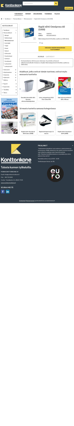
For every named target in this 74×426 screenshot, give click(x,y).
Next (72, 89)
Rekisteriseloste (30, 200)
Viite (39, 33)
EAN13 (40, 35)
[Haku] (40, 3)
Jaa (41, 43)
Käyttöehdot (22, 200)
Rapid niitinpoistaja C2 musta (46, 132)
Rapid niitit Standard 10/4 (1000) (64, 132)
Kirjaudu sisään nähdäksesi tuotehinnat (55, 48)
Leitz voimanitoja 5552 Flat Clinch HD (46, 98)
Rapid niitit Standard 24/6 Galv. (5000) (28, 132)
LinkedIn (7, 191)
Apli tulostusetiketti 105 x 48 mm (64, 98)
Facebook (3, 191)
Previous (20, 89)
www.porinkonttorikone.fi (8, 183)
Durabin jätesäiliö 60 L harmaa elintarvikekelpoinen (28, 99)
